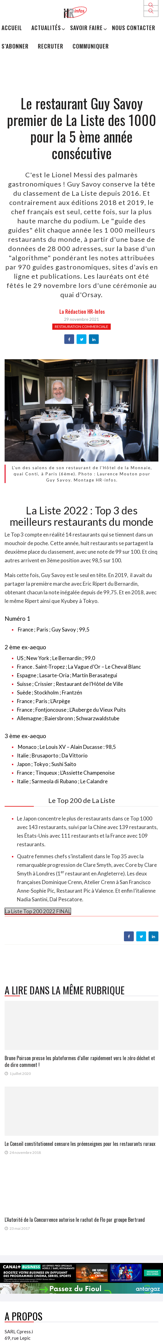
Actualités (46, 28)
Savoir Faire (86, 28)
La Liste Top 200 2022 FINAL (38, 911)
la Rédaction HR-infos (82, 311)
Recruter (50, 46)
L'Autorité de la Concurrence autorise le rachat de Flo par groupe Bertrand (75, 1219)
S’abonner (15, 46)
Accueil (12, 28)
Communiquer (91, 46)
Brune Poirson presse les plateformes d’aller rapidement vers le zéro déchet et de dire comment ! (80, 1061)
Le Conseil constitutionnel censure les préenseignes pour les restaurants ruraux (80, 1143)
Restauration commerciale (81, 326)
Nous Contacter (133, 28)
